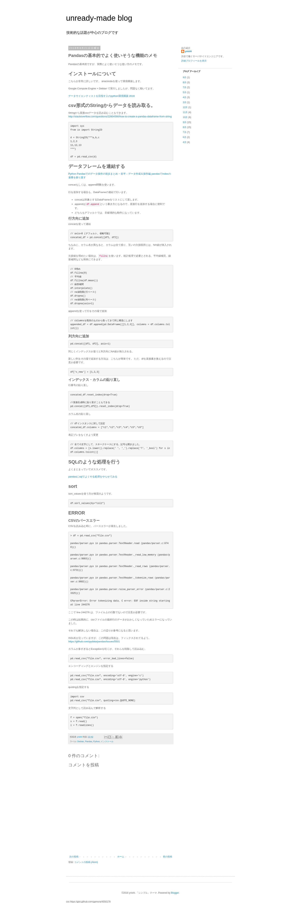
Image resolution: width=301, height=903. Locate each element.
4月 (184, 97)
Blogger (175, 892)
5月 (184, 92)
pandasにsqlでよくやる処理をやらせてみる (92, 476)
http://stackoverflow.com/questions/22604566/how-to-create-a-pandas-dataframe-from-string (120, 116)
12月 (185, 107)
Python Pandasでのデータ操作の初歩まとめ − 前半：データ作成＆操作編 (109, 173)
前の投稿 (167, 856)
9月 (184, 77)
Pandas (88, 741)
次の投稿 (74, 856)
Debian (80, 741)
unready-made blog (99, 18)
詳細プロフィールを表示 (194, 60)
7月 (184, 87)
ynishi (188, 51)
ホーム (120, 856)
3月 (184, 102)
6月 (184, 137)
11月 (185, 112)
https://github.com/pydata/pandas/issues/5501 (94, 641)
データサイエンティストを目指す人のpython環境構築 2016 (101, 95)
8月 (184, 82)
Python (96, 741)
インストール (107, 741)
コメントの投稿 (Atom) (86, 862)
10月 (185, 117)
